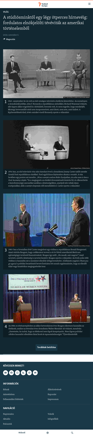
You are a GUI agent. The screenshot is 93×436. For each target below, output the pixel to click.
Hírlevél (22, 433)
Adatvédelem (9, 394)
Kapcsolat (52, 394)
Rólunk (6, 390)
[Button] (9, 39)
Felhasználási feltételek (13, 399)
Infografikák (53, 419)
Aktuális (6, 419)
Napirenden (8, 414)
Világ (6, 12)
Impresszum (53, 399)
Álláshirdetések (54, 390)
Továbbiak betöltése (46, 347)
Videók (51, 414)
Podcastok (7, 424)
